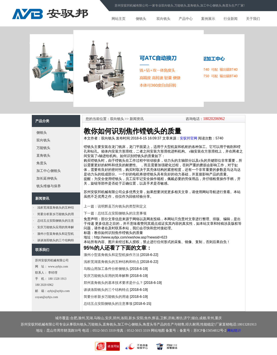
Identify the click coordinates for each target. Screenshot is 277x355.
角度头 (41, 163)
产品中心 (186, 19)
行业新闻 (231, 19)
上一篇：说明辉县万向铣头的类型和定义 (115, 206)
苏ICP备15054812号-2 (210, 330)
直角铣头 (43, 155)
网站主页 (119, 19)
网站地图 (158, 330)
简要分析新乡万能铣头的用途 (106, 296)
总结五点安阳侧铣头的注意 (55, 220)
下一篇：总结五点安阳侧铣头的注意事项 (115, 213)
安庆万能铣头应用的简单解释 (106, 276)
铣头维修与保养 (48, 186)
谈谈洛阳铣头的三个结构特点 (106, 290)
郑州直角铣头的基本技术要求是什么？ (113, 283)
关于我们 (253, 19)
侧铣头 (141, 19)
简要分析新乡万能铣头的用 (55, 214)
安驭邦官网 (188, 138)
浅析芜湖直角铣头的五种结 (55, 207)
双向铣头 (163, 19)
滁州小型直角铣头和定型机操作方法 (111, 255)
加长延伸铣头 (46, 178)
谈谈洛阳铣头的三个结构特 (55, 240)
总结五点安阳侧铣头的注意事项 (108, 303)
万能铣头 (43, 148)
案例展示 (208, 19)
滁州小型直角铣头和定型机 (55, 233)
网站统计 (234, 330)
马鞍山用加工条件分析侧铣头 (106, 269)
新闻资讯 (136, 119)
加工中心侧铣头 (48, 171)
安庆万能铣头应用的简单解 (55, 227)
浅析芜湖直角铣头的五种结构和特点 (111, 262)
